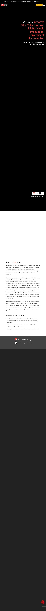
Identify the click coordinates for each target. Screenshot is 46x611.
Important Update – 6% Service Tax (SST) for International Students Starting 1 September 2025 (22, 1)
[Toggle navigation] (44, 5)
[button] (42, 602)
